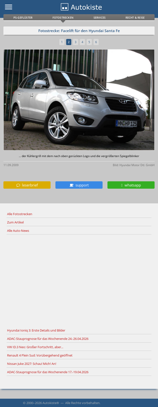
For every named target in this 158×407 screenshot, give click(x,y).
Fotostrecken (63, 17)
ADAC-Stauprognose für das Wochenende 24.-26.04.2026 (47, 338)
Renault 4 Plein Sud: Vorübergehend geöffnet (40, 355)
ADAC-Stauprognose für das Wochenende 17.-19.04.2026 (47, 372)
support (79, 185)
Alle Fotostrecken (19, 214)
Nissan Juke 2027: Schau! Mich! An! (31, 363)
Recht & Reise (135, 17)
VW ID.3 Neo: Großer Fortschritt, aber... (35, 347)
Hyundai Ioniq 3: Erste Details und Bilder (36, 330)
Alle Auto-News (18, 230)
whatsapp (131, 185)
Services (100, 17)
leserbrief (27, 185)
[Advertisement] (79, 280)
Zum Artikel (15, 222)
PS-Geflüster (22, 17)
